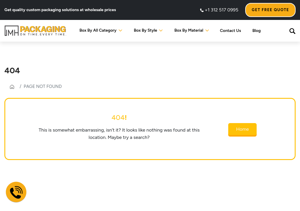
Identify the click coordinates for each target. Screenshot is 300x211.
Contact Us (230, 30)
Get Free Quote (270, 10)
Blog (257, 30)
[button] (292, 30)
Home (242, 129)
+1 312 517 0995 (219, 10)
